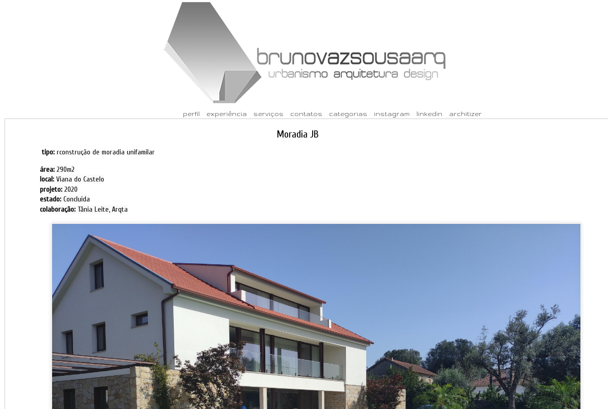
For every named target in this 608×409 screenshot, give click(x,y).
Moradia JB (298, 134)
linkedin (429, 113)
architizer (465, 113)
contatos (306, 113)
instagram (392, 113)
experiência (226, 113)
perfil (191, 113)
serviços (268, 113)
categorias (348, 113)
